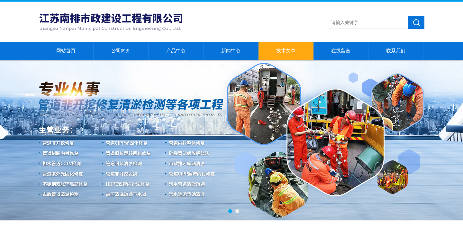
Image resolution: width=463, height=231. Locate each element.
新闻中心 (231, 50)
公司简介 (121, 50)
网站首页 (66, 50)
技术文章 (285, 50)
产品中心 (176, 50)
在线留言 (340, 50)
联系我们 (395, 50)
